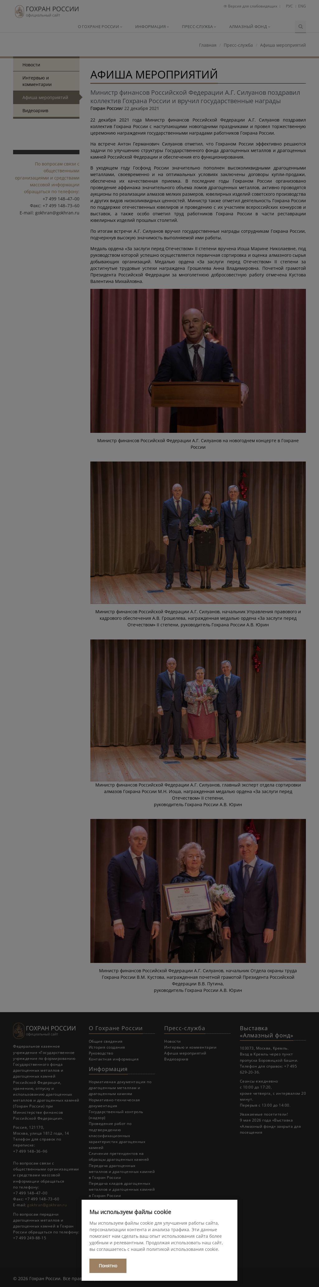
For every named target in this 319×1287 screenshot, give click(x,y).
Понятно (108, 1266)
